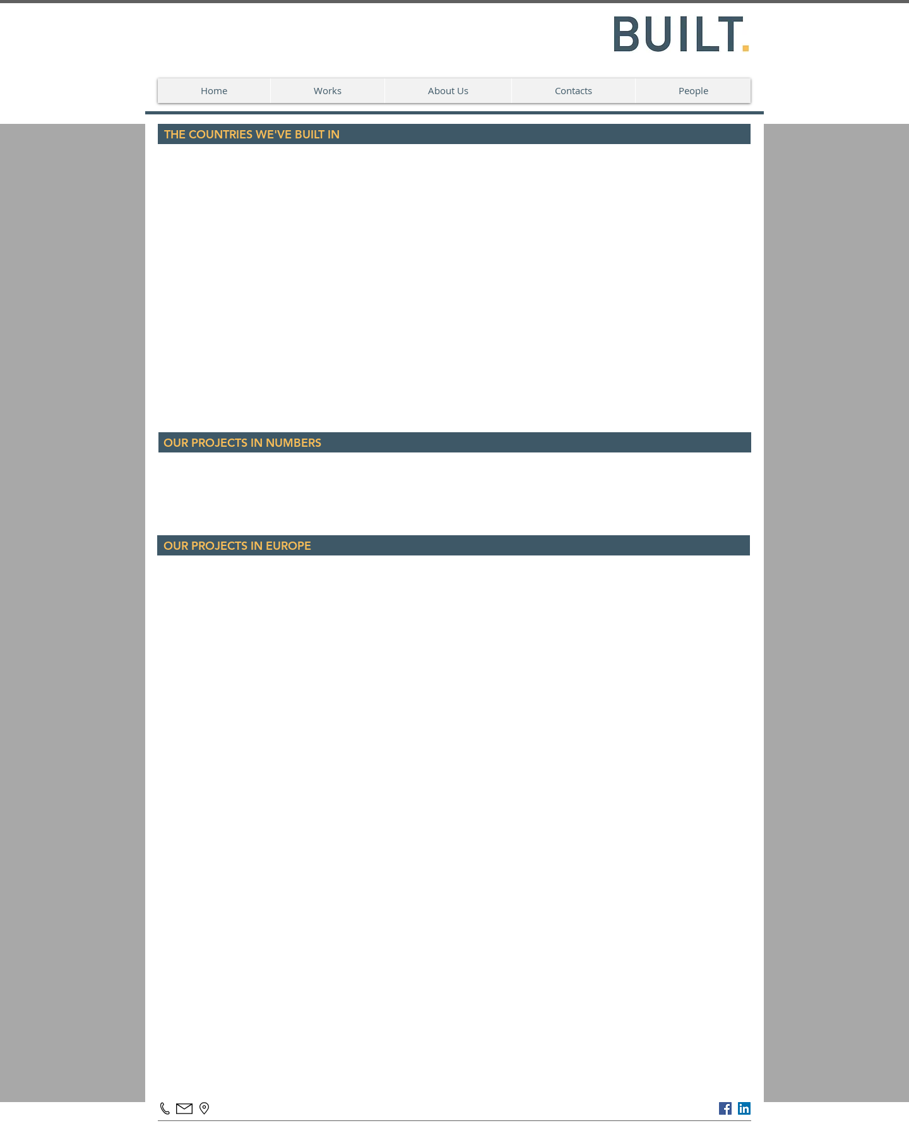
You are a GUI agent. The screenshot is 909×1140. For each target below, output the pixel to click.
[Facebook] (725, 1108)
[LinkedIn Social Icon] (744, 1108)
